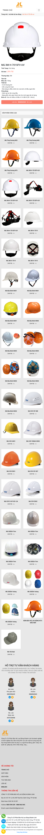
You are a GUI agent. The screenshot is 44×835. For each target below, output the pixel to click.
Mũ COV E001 (11, 471)
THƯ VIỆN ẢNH (6, 780)
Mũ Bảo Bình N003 (11, 351)
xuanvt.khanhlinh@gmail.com (14, 808)
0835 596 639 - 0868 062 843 (15, 805)
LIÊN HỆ (3, 783)
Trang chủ (4, 14)
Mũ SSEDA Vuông (11, 591)
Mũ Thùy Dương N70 (11, 170)
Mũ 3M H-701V (33, 230)
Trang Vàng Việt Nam (22, 832)
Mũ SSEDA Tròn (11, 531)
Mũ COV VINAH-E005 (33, 441)
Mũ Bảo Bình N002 (33, 321)
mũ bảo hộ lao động (15, 14)
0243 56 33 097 (13, 801)
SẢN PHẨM (4, 776)
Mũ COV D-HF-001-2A (11, 501)
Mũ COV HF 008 (33, 411)
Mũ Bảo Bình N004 (11, 381)
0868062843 (22, 102)
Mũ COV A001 (11, 441)
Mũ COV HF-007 (33, 471)
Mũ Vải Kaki (11, 652)
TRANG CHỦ (7, 10)
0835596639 (11, 694)
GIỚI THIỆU (4, 773)
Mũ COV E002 (33, 501)
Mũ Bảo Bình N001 (11, 291)
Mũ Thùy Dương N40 (33, 140)
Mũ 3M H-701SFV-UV (33, 170)
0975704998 (11, 718)
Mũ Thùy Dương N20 (11, 140)
